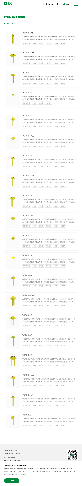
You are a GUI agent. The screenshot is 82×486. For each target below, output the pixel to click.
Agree (11, 481)
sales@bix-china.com (13, 461)
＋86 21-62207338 (12, 453)
